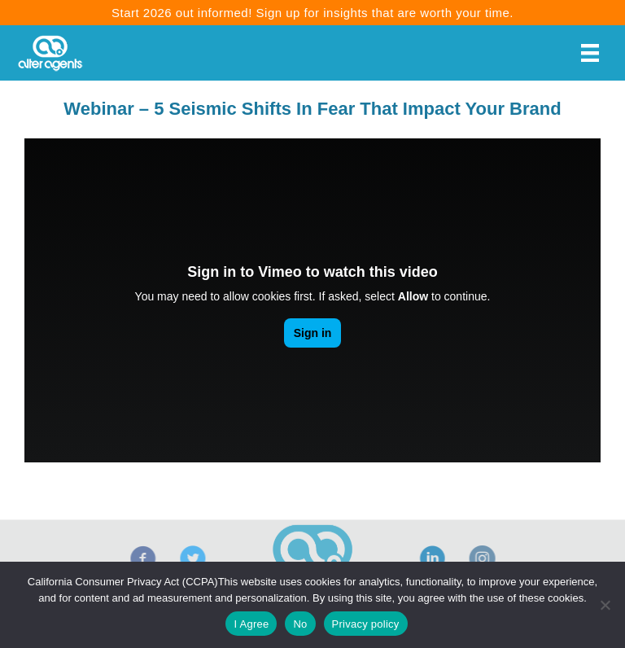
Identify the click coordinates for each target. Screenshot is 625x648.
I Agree (251, 624)
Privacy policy (366, 624)
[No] (605, 605)
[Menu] (590, 53)
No (300, 624)
